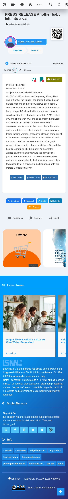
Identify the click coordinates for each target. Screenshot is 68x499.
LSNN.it (7, 450)
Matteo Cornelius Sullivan (30, 42)
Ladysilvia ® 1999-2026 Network (42, 478)
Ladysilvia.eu (10, 457)
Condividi (13, 201)
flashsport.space (30, 457)
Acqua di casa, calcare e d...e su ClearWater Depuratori (25, 341)
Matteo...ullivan (33, 177)
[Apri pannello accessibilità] (22, 4)
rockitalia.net (36, 463)
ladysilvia (17, 50)
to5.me (50, 463)
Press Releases (37, 50)
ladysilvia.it (55, 450)
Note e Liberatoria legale (41, 487)
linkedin (55, 201)
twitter (42, 201)
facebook (28, 201)
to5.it (61, 463)
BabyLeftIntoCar (50, 177)
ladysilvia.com (37, 450)
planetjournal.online (14, 463)
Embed (34, 207)
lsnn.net (14, 478)
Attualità (11, 353)
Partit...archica (17, 177)
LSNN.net (20, 450)
